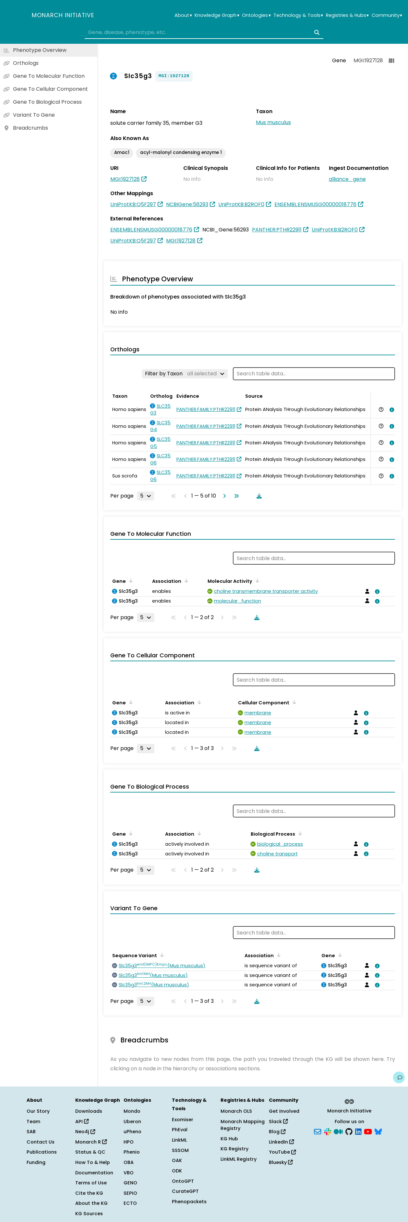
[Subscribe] (317, 1131)
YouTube (282, 1152)
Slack (278, 1121)
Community (387, 15)
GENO (130, 1183)
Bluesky (281, 1162)
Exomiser (182, 1119)
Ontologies (256, 15)
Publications (42, 1152)
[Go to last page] (235, 495)
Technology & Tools (298, 15)
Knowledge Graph (217, 15)
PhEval (179, 1129)
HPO (129, 1142)
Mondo (132, 1111)
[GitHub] (349, 1131)
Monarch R (91, 1142)
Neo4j (85, 1131)
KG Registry (234, 1149)
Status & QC (90, 1152)
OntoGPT (183, 1181)
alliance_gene (347, 179)
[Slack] (327, 1131)
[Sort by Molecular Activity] (256, 580)
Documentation (94, 1172)
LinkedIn (281, 1142)
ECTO (130, 1203)
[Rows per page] (145, 495)
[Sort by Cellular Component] (293, 702)
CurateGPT (185, 1191)
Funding (36, 1162)
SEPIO (130, 1193)
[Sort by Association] (185, 580)
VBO (129, 1172)
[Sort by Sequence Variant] (161, 955)
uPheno (132, 1131)
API (82, 1121)
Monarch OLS (236, 1111)
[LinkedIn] (358, 1131)
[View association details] (390, 409)
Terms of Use (91, 1183)
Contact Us (40, 1142)
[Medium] (338, 1131)
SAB (31, 1131)
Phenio (132, 1152)
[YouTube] (368, 1131)
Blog (277, 1131)
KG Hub (229, 1138)
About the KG (91, 1203)
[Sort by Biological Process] (299, 833)
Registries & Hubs (347, 15)
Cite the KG (89, 1193)
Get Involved (284, 1111)
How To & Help (92, 1162)
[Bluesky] (378, 1131)
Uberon (132, 1121)
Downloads (88, 1111)
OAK (177, 1160)
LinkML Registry (239, 1159)
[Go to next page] (223, 495)
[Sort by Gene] (130, 580)
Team (33, 1121)
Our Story (38, 1111)
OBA (129, 1162)
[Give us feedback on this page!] (399, 1077)
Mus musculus (273, 122)
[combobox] (204, 32)
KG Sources (89, 1213)
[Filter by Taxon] (185, 373)
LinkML (179, 1140)
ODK (177, 1171)
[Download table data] (258, 495)
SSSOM (180, 1150)
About (183, 15)
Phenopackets (189, 1201)
